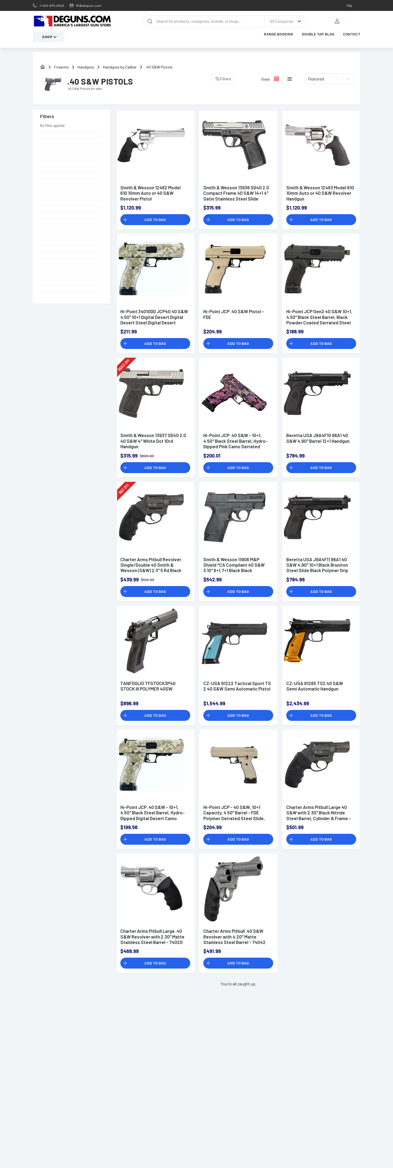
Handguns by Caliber (120, 67)
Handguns (86, 67)
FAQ (349, 5)
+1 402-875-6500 (51, 5)
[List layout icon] (289, 78)
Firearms (61, 67)
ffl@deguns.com (88, 5)
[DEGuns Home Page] (72, 21)
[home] (42, 67)
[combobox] (308, 78)
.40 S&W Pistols (158, 67)
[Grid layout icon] (276, 78)
